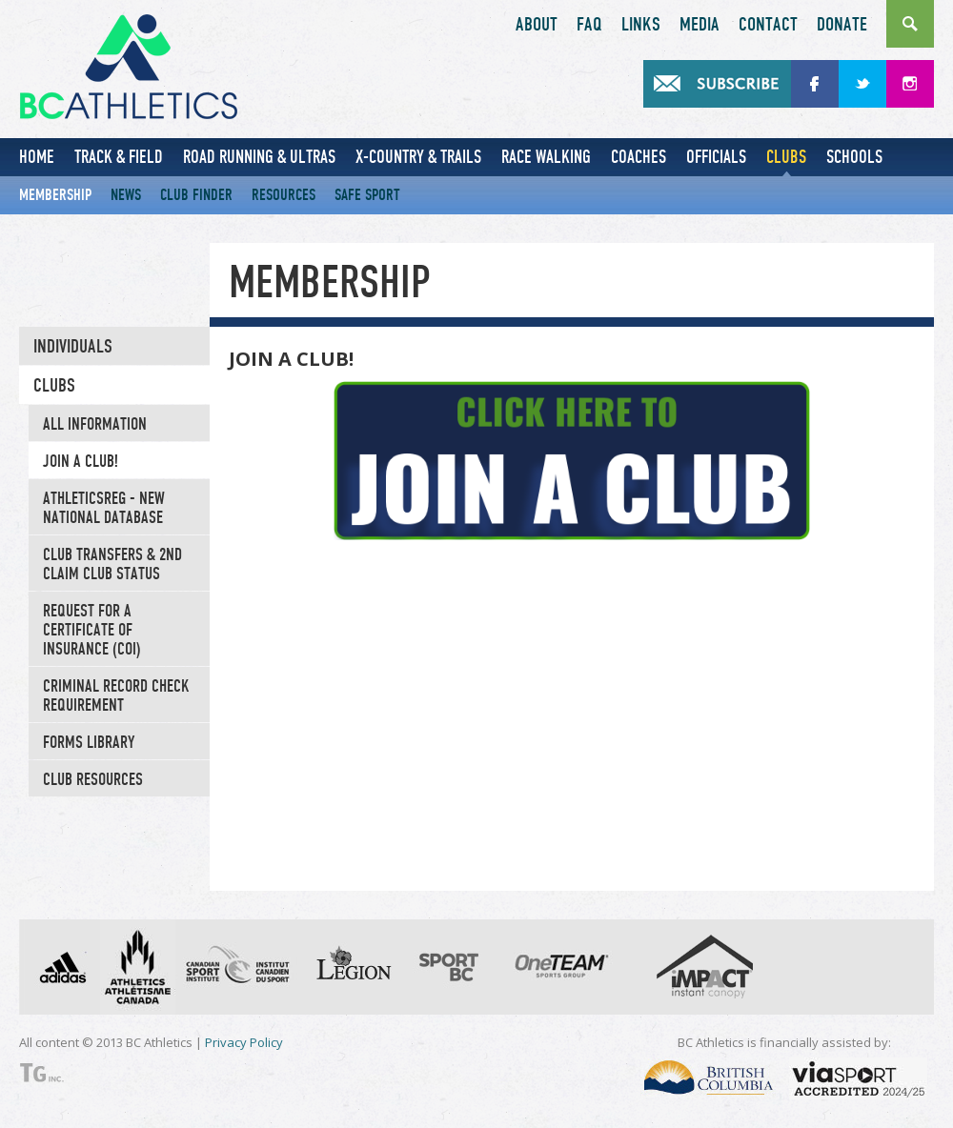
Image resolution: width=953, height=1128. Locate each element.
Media (699, 24)
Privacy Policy (244, 1042)
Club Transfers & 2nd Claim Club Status (112, 564)
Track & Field (118, 157)
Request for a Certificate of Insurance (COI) (92, 629)
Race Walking (546, 157)
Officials (716, 157)
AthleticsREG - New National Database (104, 508)
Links (640, 24)
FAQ (589, 24)
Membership (55, 195)
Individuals (72, 346)
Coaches (638, 157)
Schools (854, 157)
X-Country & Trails (418, 157)
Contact (768, 24)
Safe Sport (367, 195)
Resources (283, 195)
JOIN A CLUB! (80, 461)
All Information (95, 423)
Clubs (786, 157)
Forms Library (88, 742)
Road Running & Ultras (259, 157)
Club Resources (93, 779)
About (537, 24)
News (126, 195)
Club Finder (196, 195)
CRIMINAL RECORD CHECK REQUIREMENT (116, 695)
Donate (842, 24)
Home (36, 157)
